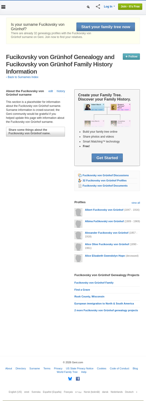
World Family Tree (67, 372)
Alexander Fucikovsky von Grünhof (106, 232)
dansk (105, 392)
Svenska (36, 392)
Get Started (107, 158)
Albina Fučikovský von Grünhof (104, 221)
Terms (46, 368)
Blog (135, 368)
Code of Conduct (119, 368)
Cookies (101, 368)
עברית (78, 392)
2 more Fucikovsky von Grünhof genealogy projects (106, 310)
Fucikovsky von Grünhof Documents (104, 185)
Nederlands (117, 392)
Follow (131, 56)
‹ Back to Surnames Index (22, 77)
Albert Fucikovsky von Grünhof (104, 209)
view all (135, 202)
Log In (108, 6)
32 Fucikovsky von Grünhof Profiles (104, 180)
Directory (20, 368)
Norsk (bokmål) (92, 392)
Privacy (58, 368)
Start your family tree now (105, 27)
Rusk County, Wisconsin (89, 296)
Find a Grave (82, 289)
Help (83, 372)
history (61, 91)
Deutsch (129, 392)
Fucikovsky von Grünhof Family (93, 282)
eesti (26, 392)
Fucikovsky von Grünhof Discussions (105, 175)
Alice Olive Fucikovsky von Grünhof (107, 244)
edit (51, 91)
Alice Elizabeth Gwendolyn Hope (105, 255)
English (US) (15, 392)
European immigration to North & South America (104, 303)
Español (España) (52, 392)
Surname (35, 368)
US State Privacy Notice (79, 368)
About (8, 368)
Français (68, 392)
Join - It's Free (130, 6)
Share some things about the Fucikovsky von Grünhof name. (30, 131)
